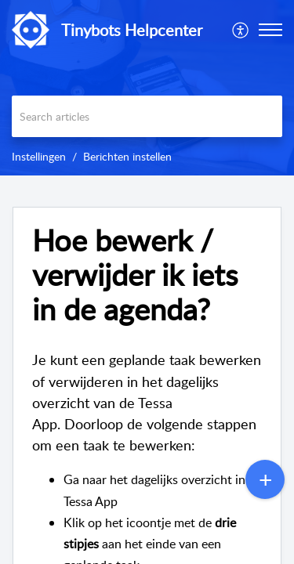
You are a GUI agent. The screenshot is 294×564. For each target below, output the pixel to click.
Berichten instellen (127, 156)
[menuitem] (241, 30)
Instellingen (39, 156)
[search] (147, 116)
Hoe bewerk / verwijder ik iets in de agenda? (135, 274)
